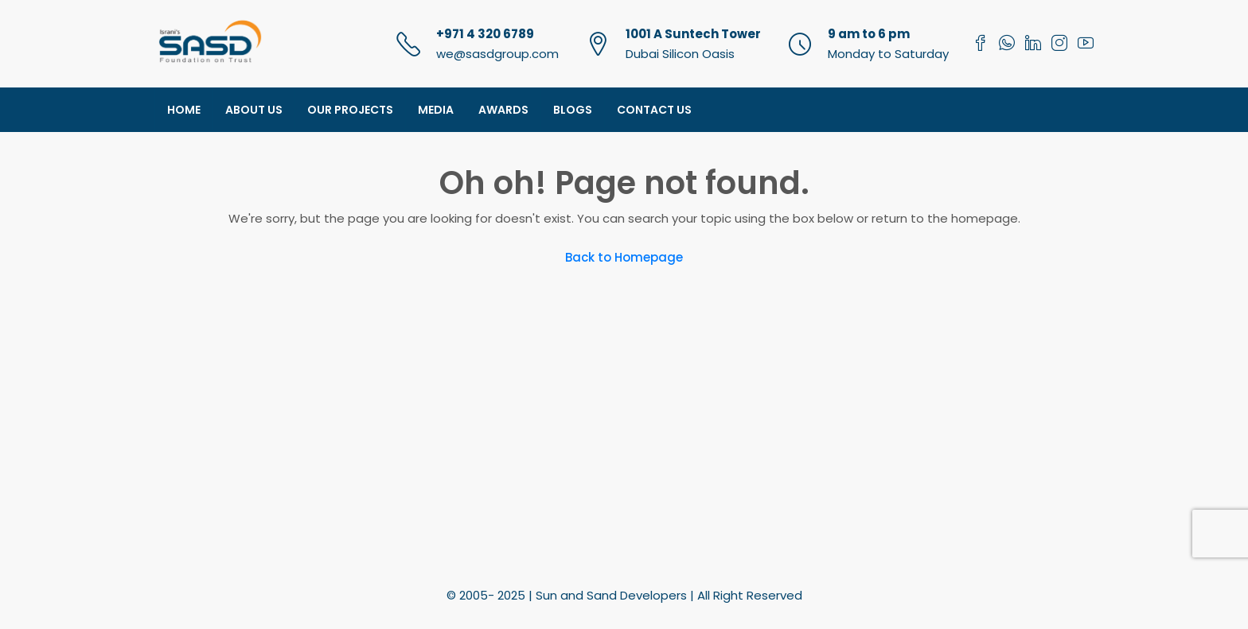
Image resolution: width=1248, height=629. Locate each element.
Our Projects (350, 110)
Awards (503, 110)
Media (436, 110)
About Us (254, 110)
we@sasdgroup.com (497, 53)
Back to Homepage (624, 257)
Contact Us (654, 110)
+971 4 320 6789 (485, 33)
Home (184, 110)
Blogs (572, 110)
